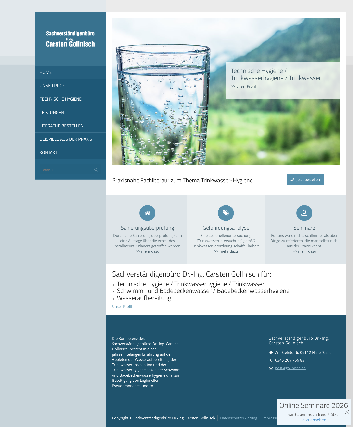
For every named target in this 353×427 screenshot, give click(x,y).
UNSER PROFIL (54, 85)
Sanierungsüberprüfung (147, 227)
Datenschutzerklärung (238, 417)
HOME (46, 72)
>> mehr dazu (147, 251)
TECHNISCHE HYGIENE (61, 99)
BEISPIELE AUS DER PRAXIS (66, 139)
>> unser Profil (243, 86)
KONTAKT (48, 152)
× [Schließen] (347, 412)
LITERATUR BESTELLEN (62, 125)
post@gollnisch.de (290, 367)
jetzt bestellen (305, 179)
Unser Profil (122, 306)
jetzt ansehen (313, 420)
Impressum (271, 417)
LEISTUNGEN (52, 112)
